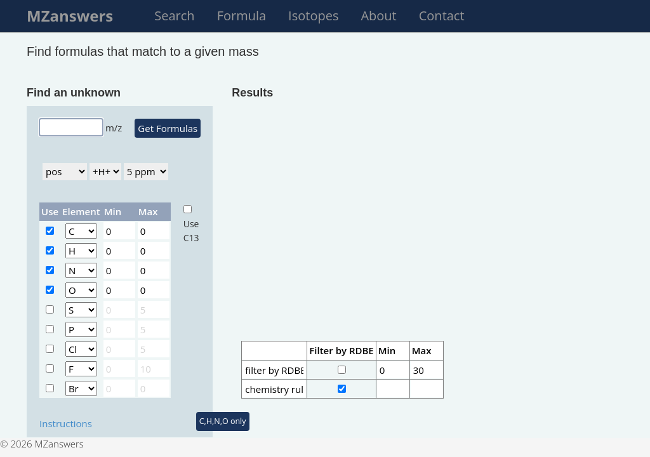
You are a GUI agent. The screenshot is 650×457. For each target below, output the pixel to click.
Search (174, 15)
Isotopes (313, 15)
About (378, 15)
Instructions (65, 423)
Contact (442, 15)
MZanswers (70, 15)
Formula (241, 15)
